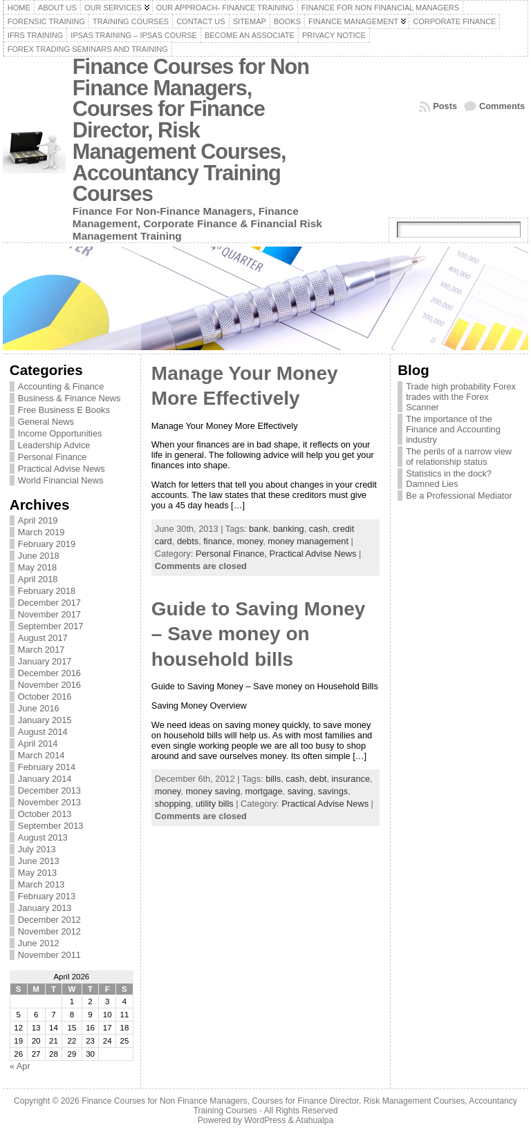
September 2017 (51, 626)
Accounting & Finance (61, 386)
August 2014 (43, 732)
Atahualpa (314, 1120)
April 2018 (38, 579)
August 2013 (43, 837)
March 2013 (41, 884)
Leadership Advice (54, 445)
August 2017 (43, 638)
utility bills (215, 803)
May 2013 (37, 872)
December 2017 (49, 602)
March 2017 (41, 649)
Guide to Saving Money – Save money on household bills (258, 634)
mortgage (264, 791)
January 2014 (45, 779)
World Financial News (61, 480)
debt (317, 779)
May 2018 (37, 567)
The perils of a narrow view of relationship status (459, 456)
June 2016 (38, 708)
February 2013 (46, 896)
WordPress (265, 1120)
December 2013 (49, 790)
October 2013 (45, 814)
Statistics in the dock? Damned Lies (449, 478)
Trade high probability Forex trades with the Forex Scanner (461, 396)
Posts (445, 106)
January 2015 (45, 720)
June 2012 (38, 943)
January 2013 (45, 908)
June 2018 (38, 555)
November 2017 (49, 614)
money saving (212, 791)
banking (288, 529)
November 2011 (49, 955)
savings (333, 791)
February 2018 (46, 591)
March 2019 (41, 532)
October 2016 (45, 696)
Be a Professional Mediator (459, 495)
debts (187, 541)
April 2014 (38, 743)
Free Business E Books (64, 410)
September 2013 (51, 826)
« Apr (20, 1066)
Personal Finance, (233, 553)
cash (318, 529)
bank (258, 529)
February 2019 (46, 544)
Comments (502, 106)
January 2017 (45, 661)
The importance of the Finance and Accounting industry (453, 429)
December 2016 (49, 673)
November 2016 (49, 685)
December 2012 (49, 919)
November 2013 (49, 802)
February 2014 (46, 767)
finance (217, 541)
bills (273, 779)
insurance (351, 779)
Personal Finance (52, 457)
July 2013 (37, 849)
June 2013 (38, 861)
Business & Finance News (69, 398)
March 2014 (41, 755)
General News (46, 421)
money (250, 541)
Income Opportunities (60, 433)
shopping (173, 803)
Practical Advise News (61, 468)
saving (300, 791)
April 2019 (38, 520)
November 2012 (49, 931)
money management (308, 541)
